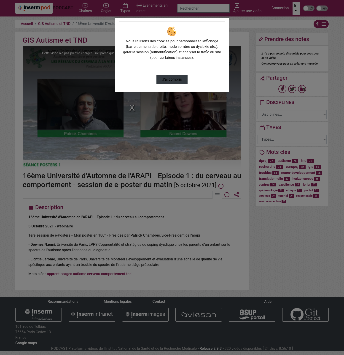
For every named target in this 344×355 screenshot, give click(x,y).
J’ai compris (172, 79)
